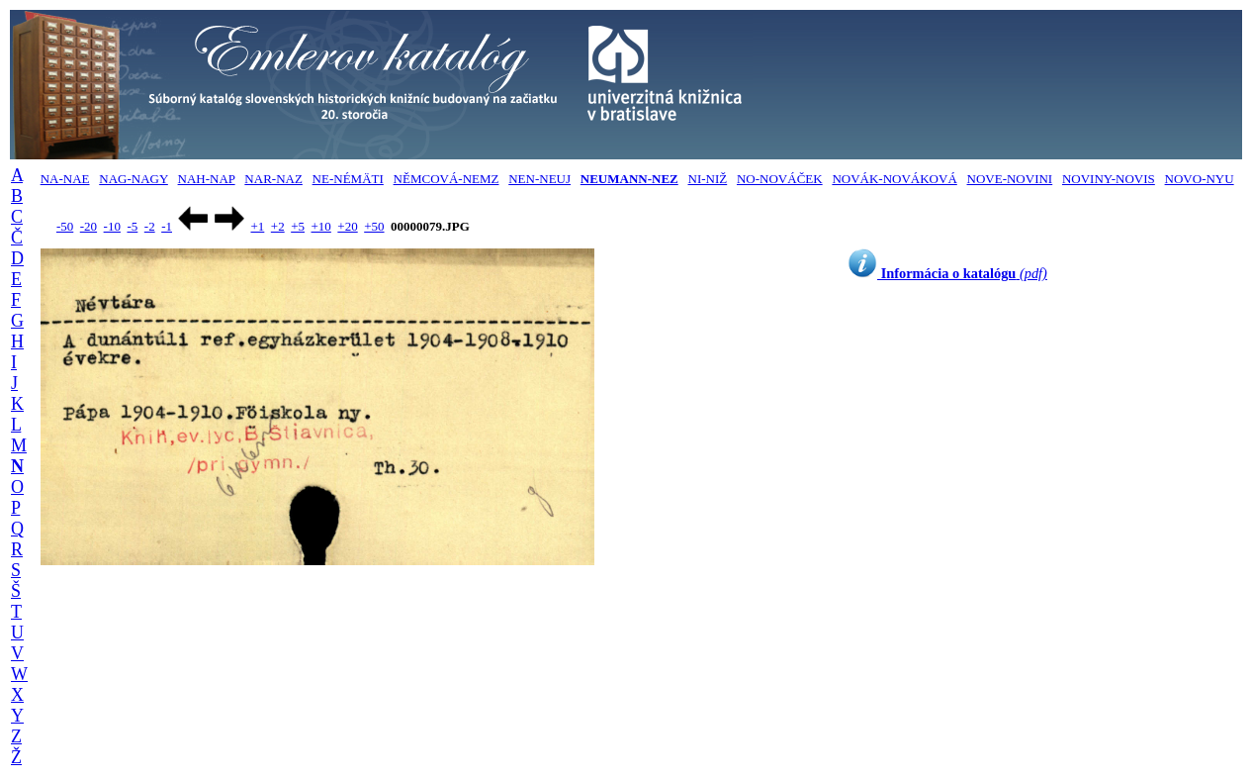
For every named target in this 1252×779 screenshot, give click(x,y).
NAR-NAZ (273, 178)
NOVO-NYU (1199, 178)
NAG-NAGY (133, 178)
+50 (374, 226)
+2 (278, 226)
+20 (347, 226)
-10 (112, 226)
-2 (149, 226)
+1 (257, 226)
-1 (166, 226)
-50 (64, 226)
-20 (88, 226)
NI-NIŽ (708, 178)
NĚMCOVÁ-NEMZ (446, 178)
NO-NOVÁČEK (780, 178)
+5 (298, 226)
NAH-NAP (206, 178)
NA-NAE (65, 178)
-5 (132, 226)
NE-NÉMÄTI (348, 178)
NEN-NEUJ (539, 178)
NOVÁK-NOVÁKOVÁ (894, 178)
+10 (321, 226)
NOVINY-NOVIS (1108, 178)
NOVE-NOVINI (1010, 178)
